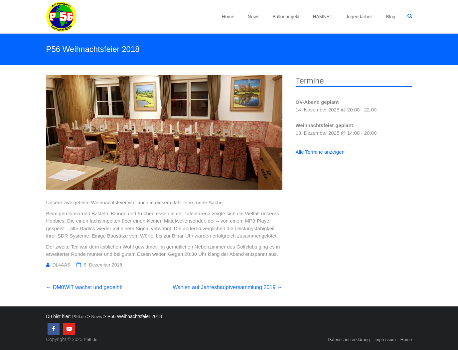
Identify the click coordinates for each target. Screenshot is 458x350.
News (253, 16)
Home (228, 16)
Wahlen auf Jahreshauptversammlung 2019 (227, 287)
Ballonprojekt (285, 16)
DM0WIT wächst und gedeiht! (84, 287)
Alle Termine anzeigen (320, 152)
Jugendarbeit (359, 16)
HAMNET (322, 16)
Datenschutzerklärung (349, 339)
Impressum (385, 339)
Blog (390, 16)
